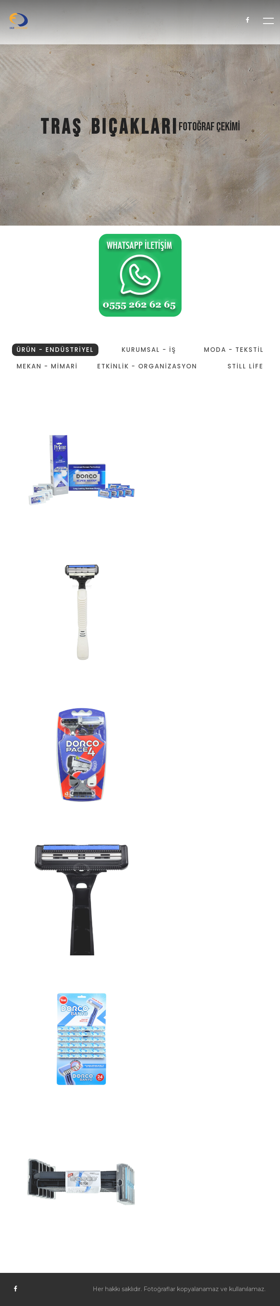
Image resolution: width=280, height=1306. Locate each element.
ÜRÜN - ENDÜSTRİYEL (55, 349)
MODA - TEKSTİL (234, 349)
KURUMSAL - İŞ (149, 349)
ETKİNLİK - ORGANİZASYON (147, 366)
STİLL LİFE (245, 366)
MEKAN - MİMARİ (47, 366)
